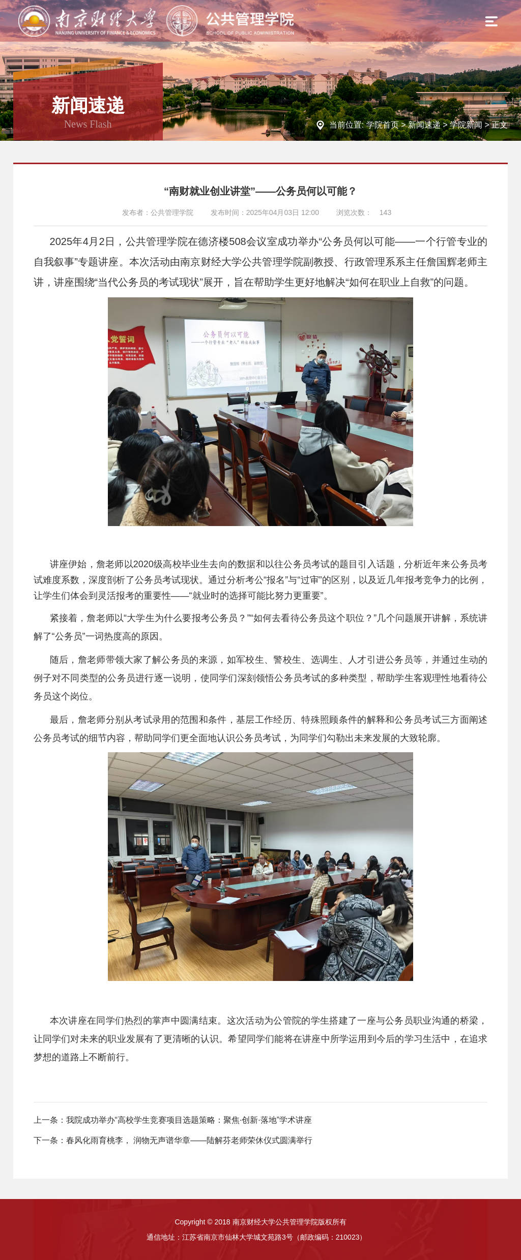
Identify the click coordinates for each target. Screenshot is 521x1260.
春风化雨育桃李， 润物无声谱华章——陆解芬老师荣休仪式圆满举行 (189, 1140)
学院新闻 (466, 124)
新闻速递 (424, 124)
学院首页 (382, 124)
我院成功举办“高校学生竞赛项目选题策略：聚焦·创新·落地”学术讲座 (189, 1120)
